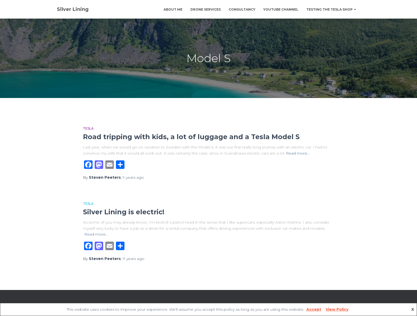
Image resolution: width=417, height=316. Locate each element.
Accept (313, 309)
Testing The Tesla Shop (331, 9)
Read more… (298, 153)
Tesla (88, 128)
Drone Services (205, 9)
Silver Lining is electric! (123, 212)
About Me (173, 9)
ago (133, 177)
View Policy (337, 309)
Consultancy (242, 9)
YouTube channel (280, 9)
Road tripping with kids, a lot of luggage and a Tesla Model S (191, 137)
